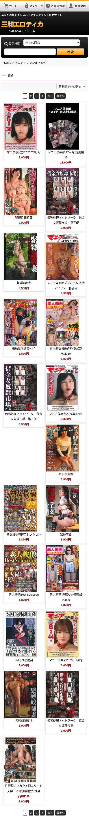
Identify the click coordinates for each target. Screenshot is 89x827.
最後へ (60, 96)
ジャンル (32, 62)
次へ (50, 96)
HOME (7, 62)
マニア (19, 62)
